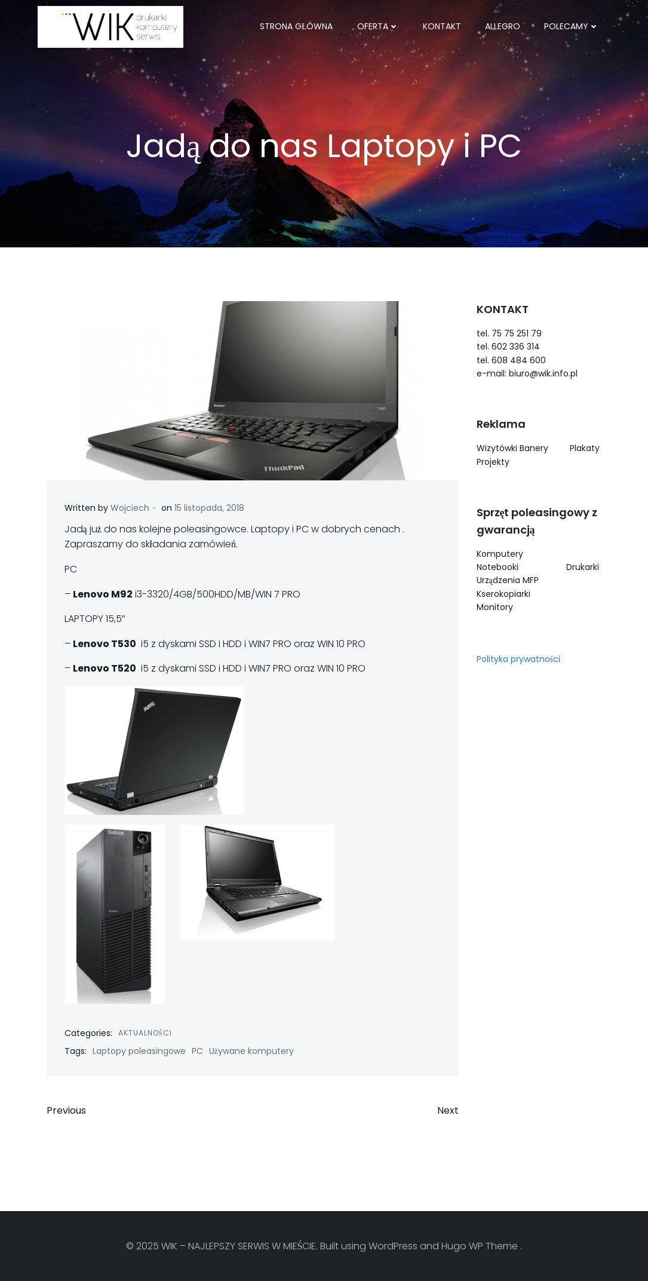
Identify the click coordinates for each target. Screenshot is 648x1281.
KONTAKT (442, 26)
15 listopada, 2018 (209, 508)
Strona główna (296, 26)
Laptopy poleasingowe (139, 1051)
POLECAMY (571, 26)
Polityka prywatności (518, 659)
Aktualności (145, 1033)
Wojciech (129, 508)
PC (197, 1051)
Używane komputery (251, 1051)
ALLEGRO (502, 26)
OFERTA (378, 26)
